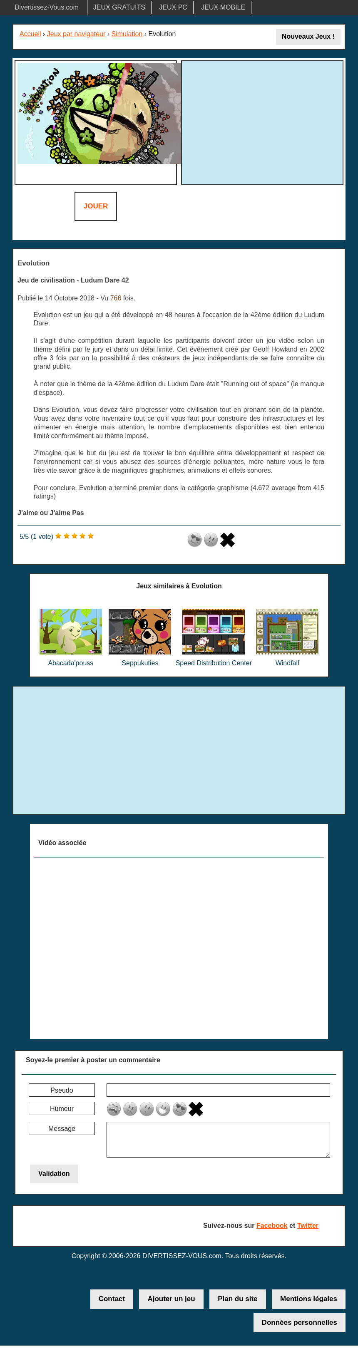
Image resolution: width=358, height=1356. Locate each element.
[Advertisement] (262, 121)
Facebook (272, 1225)
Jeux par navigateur (76, 33)
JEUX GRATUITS (119, 7)
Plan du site (237, 1299)
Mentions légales (308, 1299)
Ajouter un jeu (171, 1299)
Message (61, 1128)
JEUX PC (173, 7)
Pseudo (61, 1090)
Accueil (30, 33)
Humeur (62, 1108)
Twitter (307, 1225)
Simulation (127, 33)
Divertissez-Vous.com (47, 7)
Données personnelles (299, 1322)
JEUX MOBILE (223, 7)
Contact (112, 1299)
